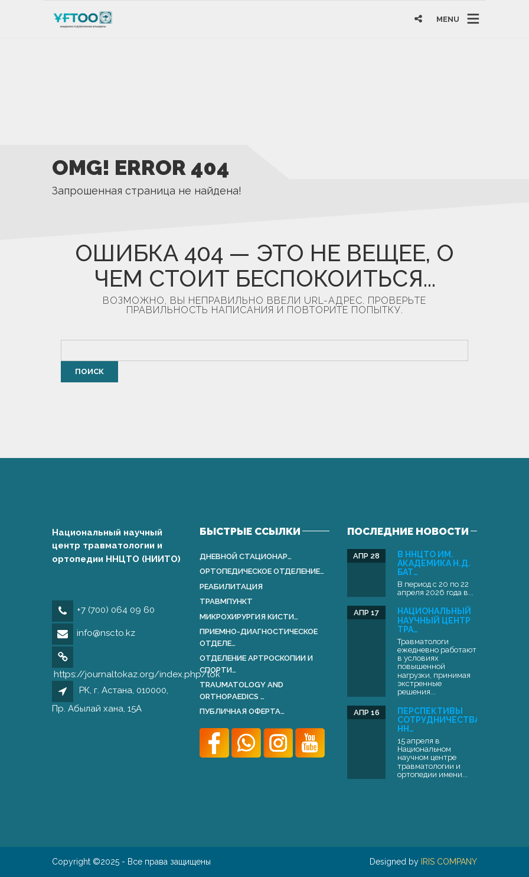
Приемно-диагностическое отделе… (259, 637)
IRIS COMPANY (449, 861)
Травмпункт (226, 601)
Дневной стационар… (246, 556)
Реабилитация (231, 586)
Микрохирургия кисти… (249, 616)
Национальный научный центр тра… (434, 620)
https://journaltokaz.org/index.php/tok (137, 674)
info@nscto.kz (106, 633)
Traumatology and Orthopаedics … (241, 690)
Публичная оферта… (242, 711)
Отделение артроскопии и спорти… (256, 664)
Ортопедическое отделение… (262, 571)
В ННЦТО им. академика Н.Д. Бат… (434, 563)
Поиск (89, 371)
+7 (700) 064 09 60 (116, 610)
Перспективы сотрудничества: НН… (439, 720)
